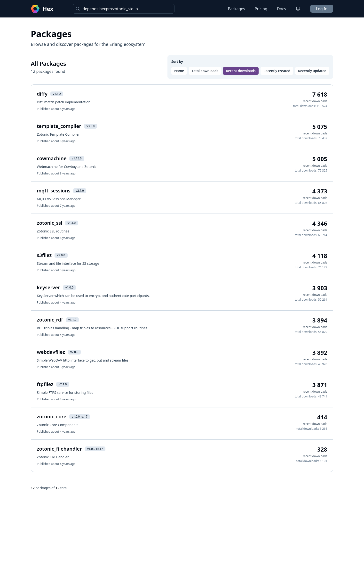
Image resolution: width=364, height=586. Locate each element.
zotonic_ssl (49, 223)
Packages (236, 8)
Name (179, 70)
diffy (42, 94)
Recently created (276, 70)
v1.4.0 (72, 223)
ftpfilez (45, 384)
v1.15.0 (76, 158)
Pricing (261, 8)
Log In (321, 8)
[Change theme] (298, 8)
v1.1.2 (57, 94)
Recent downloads (240, 70)
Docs (281, 8)
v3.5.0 (91, 126)
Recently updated (312, 70)
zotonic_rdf (50, 319)
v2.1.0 (63, 384)
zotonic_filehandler (59, 449)
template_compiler (59, 126)
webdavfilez (51, 352)
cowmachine (51, 158)
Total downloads (205, 70)
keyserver (48, 287)
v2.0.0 (61, 255)
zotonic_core (51, 416)
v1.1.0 (72, 320)
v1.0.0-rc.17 (79, 416)
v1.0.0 (69, 287)
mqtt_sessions (53, 190)
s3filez (44, 255)
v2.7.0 (80, 191)
